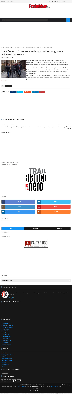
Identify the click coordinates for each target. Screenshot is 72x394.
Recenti (13, 230)
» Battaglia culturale (7, 328)
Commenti (59, 230)
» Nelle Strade (5, 330)
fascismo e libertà (9, 48)
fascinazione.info (55, 387)
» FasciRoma (4, 334)
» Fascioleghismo (6, 338)
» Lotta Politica (5, 325)
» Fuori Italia (4, 340)
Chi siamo (3, 354)
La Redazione (4, 358)
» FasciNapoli (5, 336)
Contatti (3, 367)
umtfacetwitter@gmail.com (36, 387)
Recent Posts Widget (4, 375)
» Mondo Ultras (5, 332)
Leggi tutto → (12, 299)
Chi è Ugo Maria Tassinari (7, 356)
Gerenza (3, 363)
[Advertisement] (36, 13)
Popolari (36, 230)
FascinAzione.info (31, 386)
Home (2, 48)
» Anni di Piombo (6, 345)
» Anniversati (5, 347)
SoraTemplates (38, 392)
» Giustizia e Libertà (7, 326)
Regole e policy (5, 365)
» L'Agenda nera (6, 341)
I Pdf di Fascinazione (6, 362)
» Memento (4, 343)
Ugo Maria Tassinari (21, 387)
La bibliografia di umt (6, 360)
